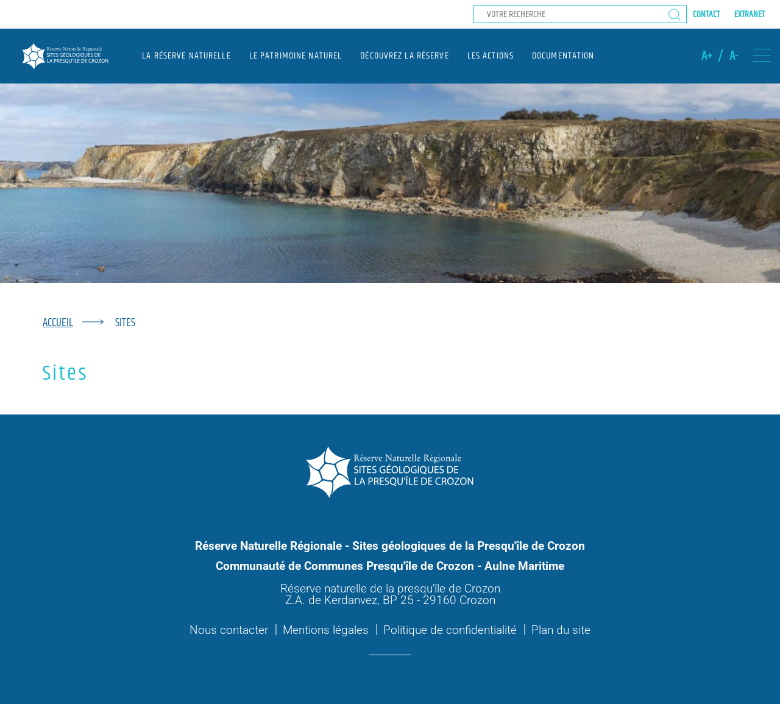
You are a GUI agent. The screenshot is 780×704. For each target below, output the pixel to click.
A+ (706, 56)
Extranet (749, 14)
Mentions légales (326, 630)
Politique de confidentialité (450, 630)
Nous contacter (229, 630)
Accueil (58, 323)
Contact (706, 14)
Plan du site (560, 630)
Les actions (490, 55)
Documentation (563, 55)
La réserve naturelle (186, 55)
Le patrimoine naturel (295, 55)
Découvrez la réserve (404, 55)
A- (733, 56)
